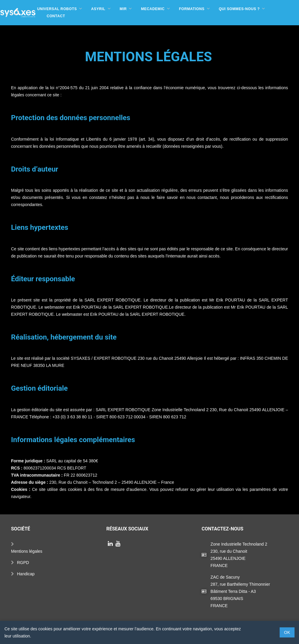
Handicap (26, 567)
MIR (123, 9)
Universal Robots (57, 9)
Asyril (98, 9)
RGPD (23, 555)
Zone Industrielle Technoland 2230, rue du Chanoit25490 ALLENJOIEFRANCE (239, 548)
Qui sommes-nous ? (239, 9)
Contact (56, 16)
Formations (192, 9)
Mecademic (152, 9)
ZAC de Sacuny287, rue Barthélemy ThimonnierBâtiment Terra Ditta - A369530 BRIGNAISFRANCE (240, 584)
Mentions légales (26, 544)
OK (287, 632)
